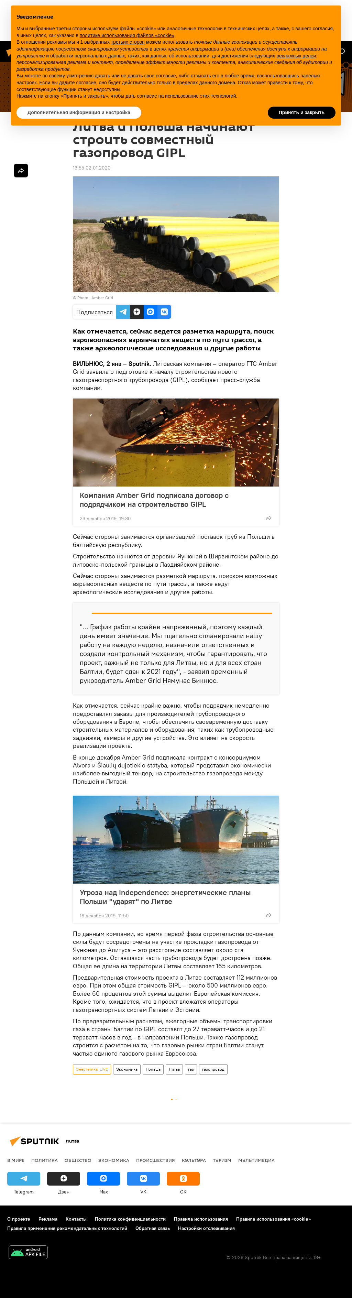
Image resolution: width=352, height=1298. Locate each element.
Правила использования (201, 1219)
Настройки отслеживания (206, 1228)
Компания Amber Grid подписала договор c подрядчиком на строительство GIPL (154, 500)
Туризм (222, 1160)
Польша (153, 1069)
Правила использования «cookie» (273, 1219)
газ (191, 1069)
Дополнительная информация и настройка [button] (79, 112)
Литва (174, 1069)
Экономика (127, 1069)
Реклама (47, 1219)
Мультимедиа (256, 1160)
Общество (78, 1160)
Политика (44, 1160)
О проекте (18, 1219)
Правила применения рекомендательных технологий (67, 1228)
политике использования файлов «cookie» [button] (127, 35)
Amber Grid (102, 297)
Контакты (76, 1219)
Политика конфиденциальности (130, 1219)
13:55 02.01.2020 (92, 168)
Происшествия (155, 1160)
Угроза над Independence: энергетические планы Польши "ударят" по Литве (165, 897)
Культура (194, 1160)
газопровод (213, 1069)
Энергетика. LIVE (92, 1069)
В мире (15, 1160)
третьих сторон (128, 42)
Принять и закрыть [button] (301, 112)
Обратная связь (152, 1228)
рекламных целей (296, 55)
